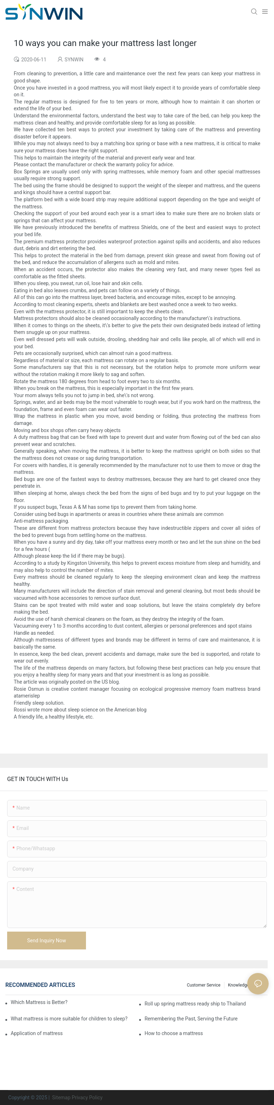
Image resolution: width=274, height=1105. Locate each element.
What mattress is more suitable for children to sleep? (69, 1019)
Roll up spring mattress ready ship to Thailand (195, 1004)
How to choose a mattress (173, 1033)
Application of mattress (37, 1033)
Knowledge (238, 985)
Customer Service (203, 985)
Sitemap (61, 1097)
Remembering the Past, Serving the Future (191, 1019)
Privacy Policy (87, 1097)
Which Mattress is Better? (39, 1002)
